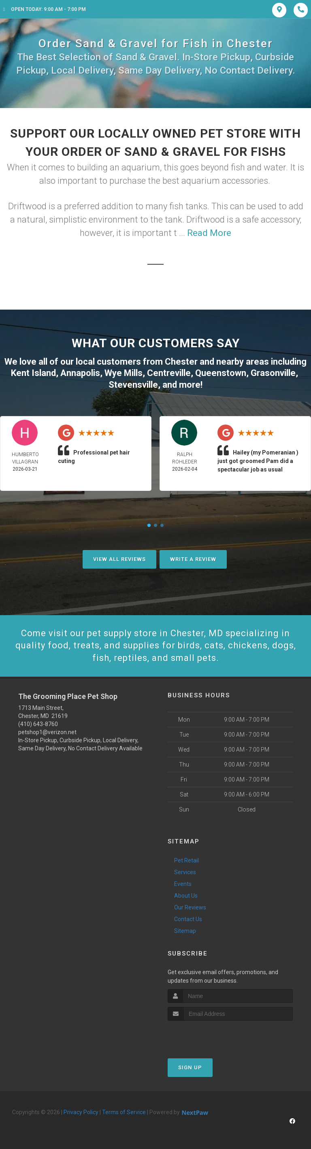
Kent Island (33, 373)
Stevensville (133, 385)
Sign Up (190, 1067)
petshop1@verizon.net (47, 732)
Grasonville (273, 373)
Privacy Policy (81, 1112)
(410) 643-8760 (38, 724)
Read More (209, 233)
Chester (181, 362)
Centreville (169, 373)
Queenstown (220, 373)
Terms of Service (124, 1112)
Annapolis (80, 373)
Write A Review (193, 559)
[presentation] (211, 1036)
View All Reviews (119, 559)
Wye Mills (123, 373)
